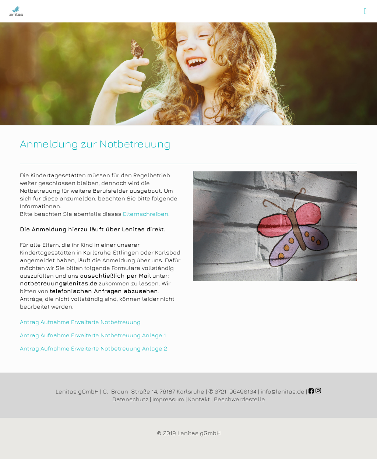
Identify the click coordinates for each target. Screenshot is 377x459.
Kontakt (199, 399)
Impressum (168, 399)
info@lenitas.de (282, 391)
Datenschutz (130, 399)
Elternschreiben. (146, 213)
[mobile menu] (365, 11)
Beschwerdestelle (239, 399)
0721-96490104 (236, 391)
